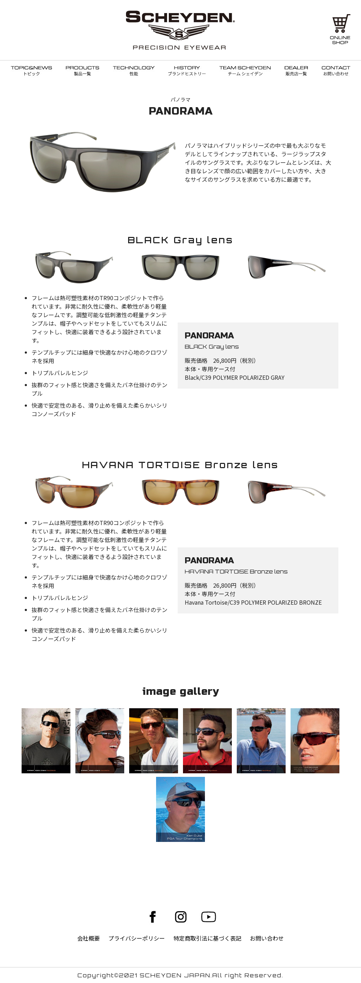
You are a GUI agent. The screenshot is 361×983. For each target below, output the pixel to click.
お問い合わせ (267, 938)
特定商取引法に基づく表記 (207, 938)
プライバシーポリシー (136, 938)
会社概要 (88, 938)
